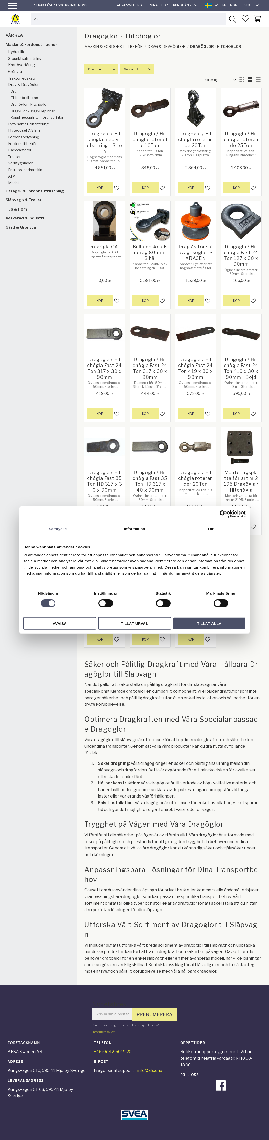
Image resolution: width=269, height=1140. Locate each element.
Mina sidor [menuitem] (159, 5)
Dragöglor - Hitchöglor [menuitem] (29, 104)
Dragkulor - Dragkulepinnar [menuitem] (33, 111)
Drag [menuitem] (15, 91)
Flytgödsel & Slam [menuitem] (24, 130)
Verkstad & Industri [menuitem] (25, 218)
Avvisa (60, 623)
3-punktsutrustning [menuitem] (24, 58)
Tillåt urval (134, 623)
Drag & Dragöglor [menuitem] (23, 84)
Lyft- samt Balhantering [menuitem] (28, 124)
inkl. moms (231, 5)
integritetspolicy (103, 1032)
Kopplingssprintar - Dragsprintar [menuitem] (37, 117)
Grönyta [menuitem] (15, 71)
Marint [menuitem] (13, 183)
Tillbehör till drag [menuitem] (24, 98)
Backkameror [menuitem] (19, 150)
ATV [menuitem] (11, 176)
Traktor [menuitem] (14, 156)
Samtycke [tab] (58, 528)
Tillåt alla (209, 623)
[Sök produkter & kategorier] (128, 19)
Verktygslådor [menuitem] (20, 163)
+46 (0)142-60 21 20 (112, 1051)
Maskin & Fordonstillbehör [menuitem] (31, 44)
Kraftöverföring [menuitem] (21, 65)
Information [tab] (134, 528)
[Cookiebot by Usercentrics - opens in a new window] (223, 514)
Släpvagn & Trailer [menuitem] (24, 199)
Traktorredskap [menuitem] (21, 78)
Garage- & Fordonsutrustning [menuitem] (35, 191)
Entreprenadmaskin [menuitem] (25, 170)
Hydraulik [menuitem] (16, 52)
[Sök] (232, 19)
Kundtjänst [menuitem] (183, 5)
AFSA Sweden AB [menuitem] (131, 5)
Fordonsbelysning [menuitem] (23, 137)
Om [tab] (211, 528)
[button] (12, 5)
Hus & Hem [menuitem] (16, 209)
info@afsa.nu (149, 1070)
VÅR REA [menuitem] (14, 35)
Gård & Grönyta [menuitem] (21, 227)
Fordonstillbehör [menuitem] (22, 143)
